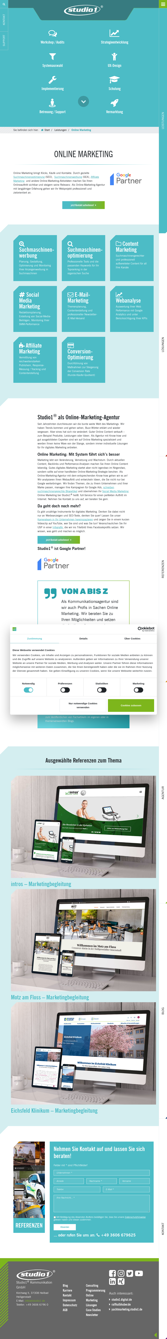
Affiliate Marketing (30, 348)
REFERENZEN (29, 1225)
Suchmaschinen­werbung (36, 250)
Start (47, 130)
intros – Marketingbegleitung (41, 884)
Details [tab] (83, 638)
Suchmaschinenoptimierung (29, 177)
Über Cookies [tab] (132, 638)
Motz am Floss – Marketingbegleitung (50, 997)
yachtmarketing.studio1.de (127, 1309)
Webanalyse (128, 298)
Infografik (58, 527)
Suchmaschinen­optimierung (85, 250)
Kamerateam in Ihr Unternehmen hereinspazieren (65, 519)
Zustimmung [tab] (34, 638)
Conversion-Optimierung (80, 352)
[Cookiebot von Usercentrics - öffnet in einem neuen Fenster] (140, 629)
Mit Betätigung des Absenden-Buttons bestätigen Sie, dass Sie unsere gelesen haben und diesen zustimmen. (100, 1218)
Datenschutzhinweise (135, 1217)
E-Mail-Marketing (79, 297)
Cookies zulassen (131, 705)
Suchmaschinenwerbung (68, 177)
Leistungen (60, 130)
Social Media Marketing (29, 300)
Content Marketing (127, 246)
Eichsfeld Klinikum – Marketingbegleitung (54, 1110)
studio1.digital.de (122, 1300)
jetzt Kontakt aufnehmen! (82, 205)
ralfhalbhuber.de (121, 1304)
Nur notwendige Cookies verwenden (83, 705)
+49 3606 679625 (116, 1235)
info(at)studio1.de (35, 1300)
